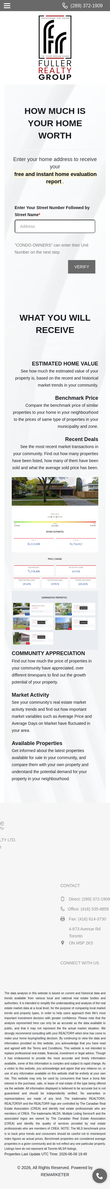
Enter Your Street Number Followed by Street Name (52, 211)
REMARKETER (55, 1174)
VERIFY (81, 266)
